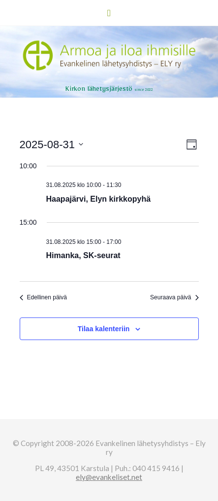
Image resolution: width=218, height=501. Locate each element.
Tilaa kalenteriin (104, 329)
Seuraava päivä (174, 297)
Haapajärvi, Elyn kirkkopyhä (98, 199)
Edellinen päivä (43, 297)
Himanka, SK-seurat (83, 255)
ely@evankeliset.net (109, 477)
